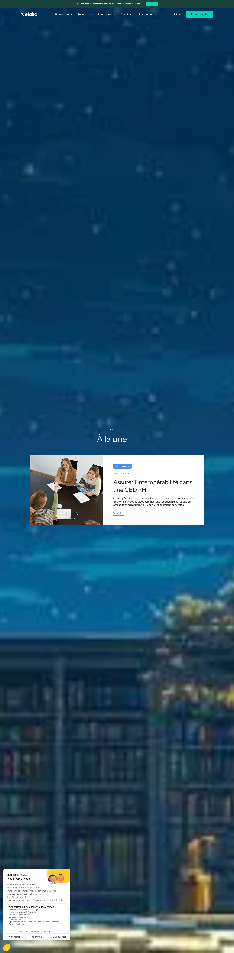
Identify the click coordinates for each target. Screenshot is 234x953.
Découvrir (152, 4)
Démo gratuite (199, 14)
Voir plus (118, 513)
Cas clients (127, 14)
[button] (64, 14)
